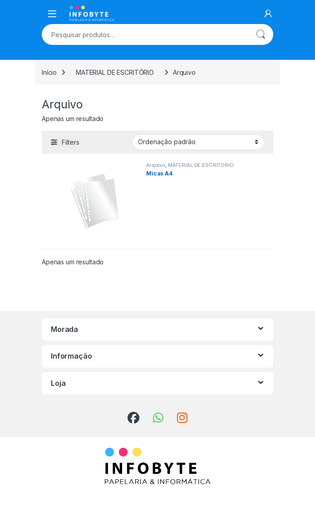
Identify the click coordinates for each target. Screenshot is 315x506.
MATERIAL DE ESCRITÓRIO (115, 72)
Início (49, 72)
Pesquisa (260, 34)
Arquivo (155, 165)
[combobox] (145, 34)
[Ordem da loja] (198, 142)
